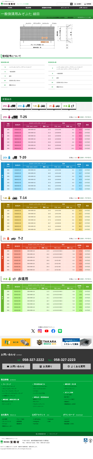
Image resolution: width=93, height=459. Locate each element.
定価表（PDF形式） (84, 117)
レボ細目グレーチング (8, 395)
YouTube (35, 423)
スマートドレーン (69, 388)
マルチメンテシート (39, 404)
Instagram (36, 421)
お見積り (46, 366)
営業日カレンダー (7, 426)
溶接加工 (66, 401)
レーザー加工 (68, 394)
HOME (10, 7)
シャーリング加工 (69, 399)
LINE (49, 421)
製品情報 (28, 7)
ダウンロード (65, 7)
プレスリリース (6, 421)
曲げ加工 (66, 397)
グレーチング (7, 384)
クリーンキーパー (38, 406)
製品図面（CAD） (69, 423)
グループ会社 (20, 419)
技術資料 (66, 421)
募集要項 (19, 423)
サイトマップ (53, 434)
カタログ (66, 419)
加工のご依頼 (69, 392)
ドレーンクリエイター (70, 386)
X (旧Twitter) (37, 419)
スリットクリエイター (39, 388)
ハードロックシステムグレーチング (12, 393)
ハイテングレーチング (8, 386)
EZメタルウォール (7, 401)
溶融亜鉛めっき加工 (70, 404)
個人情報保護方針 (41, 434)
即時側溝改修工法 (39, 384)
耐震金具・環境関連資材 (41, 397)
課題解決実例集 (47, 7)
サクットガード (6, 404)
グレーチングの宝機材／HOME (55, 17)
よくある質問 (77, 366)
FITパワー (36, 401)
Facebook (50, 419)
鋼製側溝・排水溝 (70, 384)
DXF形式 (87, 129)
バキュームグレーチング (9, 388)
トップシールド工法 (39, 393)
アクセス (4, 423)
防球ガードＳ (37, 399)
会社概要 (4, 419)
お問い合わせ (83, 7)
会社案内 (79, 4)
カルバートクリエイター (40, 386)
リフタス (35, 391)
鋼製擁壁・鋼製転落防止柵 (11, 399)
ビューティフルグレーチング (10, 391)
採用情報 (88, 4)
